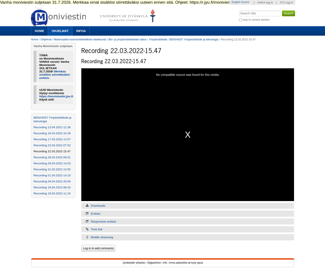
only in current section (256, 19)
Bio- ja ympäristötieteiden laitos (127, 39)
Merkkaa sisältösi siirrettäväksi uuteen (54, 74)
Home (39, 31)
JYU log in (286, 2)
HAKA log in (265, 2)
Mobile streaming (102, 237)
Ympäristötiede (158, 39)
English (235, 2)
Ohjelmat (60, 31)
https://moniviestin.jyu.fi (56, 96)
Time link (96, 229)
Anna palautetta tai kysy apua (186, 262)
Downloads (98, 205)
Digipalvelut (154, 262)
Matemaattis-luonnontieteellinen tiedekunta (80, 39)
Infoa (81, 31)
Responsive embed (103, 221)
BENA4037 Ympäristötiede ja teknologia (193, 39)
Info (165, 262)
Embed (95, 213)
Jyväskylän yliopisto (134, 262)
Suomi (245, 2)
